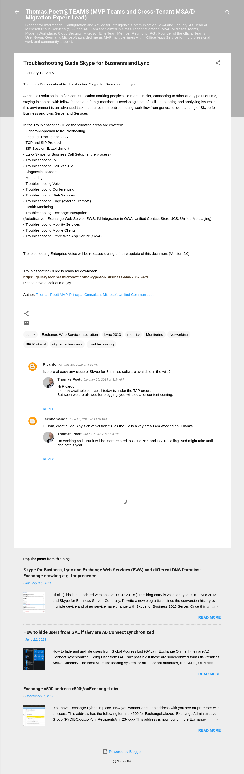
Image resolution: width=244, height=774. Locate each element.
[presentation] (85, 277)
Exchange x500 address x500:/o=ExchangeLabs (70, 688)
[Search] (228, 13)
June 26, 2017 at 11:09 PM (88, 419)
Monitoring (154, 334)
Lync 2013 (112, 334)
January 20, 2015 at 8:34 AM (104, 379)
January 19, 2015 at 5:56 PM (78, 364)
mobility (133, 334)
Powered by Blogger (122, 751)
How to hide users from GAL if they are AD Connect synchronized (88, 632)
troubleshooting (101, 344)
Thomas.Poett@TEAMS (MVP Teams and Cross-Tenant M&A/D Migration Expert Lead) (110, 14)
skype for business (67, 344)
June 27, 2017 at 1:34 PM (101, 434)
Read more (209, 617)
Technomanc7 (55, 419)
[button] (218, 63)
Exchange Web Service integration (70, 334)
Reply (48, 409)
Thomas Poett (70, 379)
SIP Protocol (36, 344)
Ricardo (50, 364)
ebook (31, 334)
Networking (179, 334)
